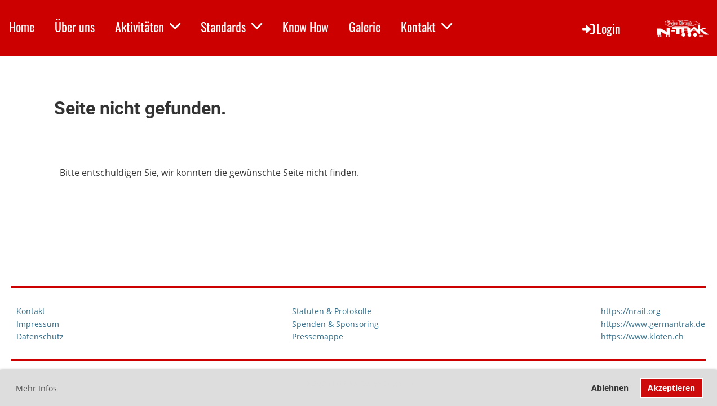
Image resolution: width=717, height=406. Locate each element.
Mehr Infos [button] (36, 388)
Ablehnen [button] (610, 387)
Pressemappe (317, 336)
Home (21, 26)
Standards (231, 26)
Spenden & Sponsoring (335, 324)
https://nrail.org (631, 311)
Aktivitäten (147, 26)
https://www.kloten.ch (642, 336)
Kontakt (426, 26)
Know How (305, 26)
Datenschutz (40, 336)
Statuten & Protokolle (331, 311)
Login (601, 28)
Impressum (37, 324)
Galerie (364, 26)
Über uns (75, 26)
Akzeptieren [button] (671, 387)
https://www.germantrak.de (653, 324)
